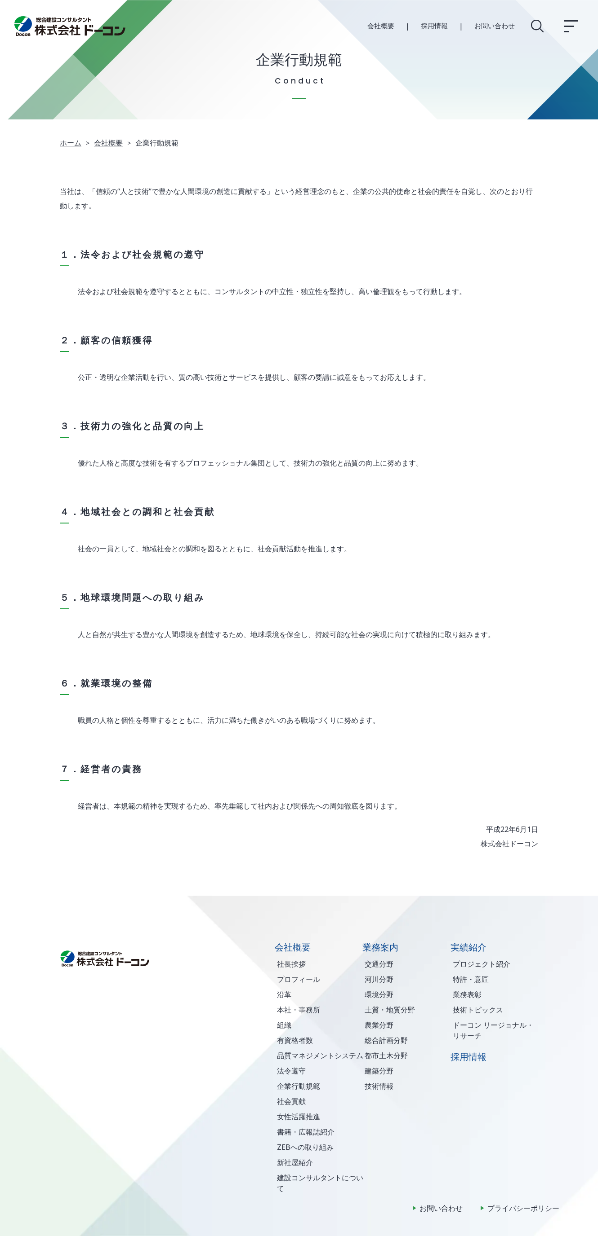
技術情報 (379, 1086)
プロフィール (298, 979)
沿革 (284, 994)
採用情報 (434, 25)
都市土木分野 (386, 1055)
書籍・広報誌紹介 (306, 1132)
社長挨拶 (291, 964)
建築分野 (379, 1071)
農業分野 (379, 1025)
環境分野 (379, 994)
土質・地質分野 (390, 1010)
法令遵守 (291, 1071)
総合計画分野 (386, 1040)
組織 (284, 1025)
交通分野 (379, 964)
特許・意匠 (471, 979)
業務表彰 (467, 994)
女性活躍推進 (298, 1117)
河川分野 (379, 979)
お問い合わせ (494, 25)
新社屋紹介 (295, 1162)
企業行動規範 (298, 1086)
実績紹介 (468, 947)
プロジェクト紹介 (481, 964)
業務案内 (380, 947)
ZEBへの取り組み (305, 1147)
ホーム (70, 143)
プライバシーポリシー (523, 1208)
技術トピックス (478, 1010)
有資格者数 (295, 1040)
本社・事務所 (298, 1010)
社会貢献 (291, 1101)
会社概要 (380, 25)
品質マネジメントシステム (320, 1055)
